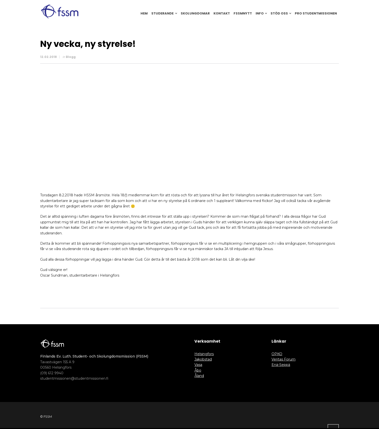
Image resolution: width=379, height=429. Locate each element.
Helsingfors (204, 354)
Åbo (197, 370)
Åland (199, 376)
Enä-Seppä (281, 364)
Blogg (71, 57)
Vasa (198, 364)
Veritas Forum (284, 359)
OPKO (277, 354)
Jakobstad (203, 359)
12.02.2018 (48, 57)
